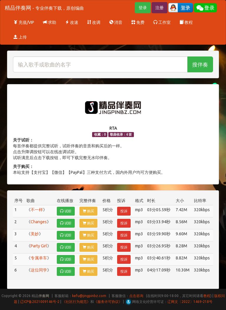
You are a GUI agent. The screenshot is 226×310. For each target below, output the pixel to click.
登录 (143, 7)
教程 (186, 22)
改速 (71, 22)
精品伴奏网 (44, 8)
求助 (49, 22)
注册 (159, 7)
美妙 (35, 233)
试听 (66, 211)
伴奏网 (44, 296)
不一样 (37, 209)
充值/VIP (24, 22)
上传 (20, 37)
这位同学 (39, 270)
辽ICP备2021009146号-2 (39, 302)
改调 (93, 22)
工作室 (162, 22)
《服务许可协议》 (108, 302)
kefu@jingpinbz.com (89, 296)
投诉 (123, 211)
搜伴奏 (200, 64)
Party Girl (39, 246)
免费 (137, 22)
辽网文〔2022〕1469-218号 (189, 302)
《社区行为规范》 (76, 302)
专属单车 (39, 258)
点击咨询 (136, 296)
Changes (39, 221)
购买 (88, 211)
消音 (115, 22)
